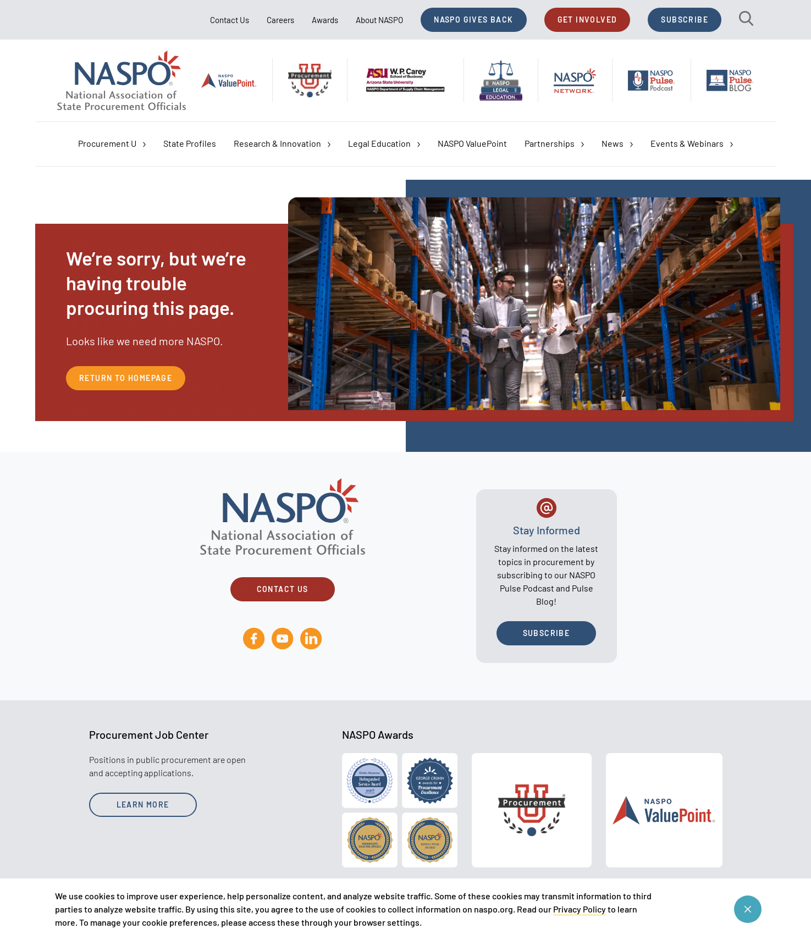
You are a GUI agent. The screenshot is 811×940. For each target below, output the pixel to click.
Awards (325, 20)
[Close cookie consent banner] (748, 909)
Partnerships (554, 143)
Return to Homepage (125, 378)
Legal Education (384, 143)
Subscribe (684, 19)
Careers (280, 20)
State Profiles (189, 143)
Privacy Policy (579, 909)
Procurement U (112, 143)
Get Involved (587, 19)
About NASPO (379, 20)
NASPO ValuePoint (472, 143)
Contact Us (229, 20)
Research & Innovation (282, 143)
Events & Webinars (691, 143)
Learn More (143, 804)
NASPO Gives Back (473, 19)
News (617, 143)
